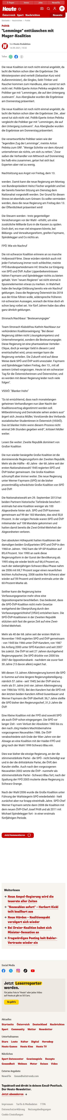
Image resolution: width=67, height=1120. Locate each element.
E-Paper (10, 2)
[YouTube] (33, 970)
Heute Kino (26, 1046)
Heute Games (9, 1046)
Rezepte (50, 1059)
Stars (5, 1041)
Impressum (7, 1104)
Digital (35, 1041)
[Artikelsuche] (48, 8)
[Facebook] (16, 56)
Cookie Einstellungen (12, 1114)
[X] (11, 970)
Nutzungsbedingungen (39, 1109)
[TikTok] (25, 970)
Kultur (24, 1041)
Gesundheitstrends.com (26, 1076)
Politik (27, 21)
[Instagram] (18, 970)
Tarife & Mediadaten (26, 1104)
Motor (33, 1063)
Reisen (44, 1063)
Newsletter (45, 1029)
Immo (26, 2)
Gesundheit (8, 1063)
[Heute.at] (9, 9)
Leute (14, 1041)
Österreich (8, 15)
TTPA (43, 1104)
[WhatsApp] (10, 56)
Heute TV (41, 1046)
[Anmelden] (54, 8)
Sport (20, 15)
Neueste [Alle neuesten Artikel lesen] (57, 15)
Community (18, 1029)
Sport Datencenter (12, 1059)
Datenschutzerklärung (13, 1109)
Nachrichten (32, 15)
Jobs (40, 2)
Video (54, 1063)
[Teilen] (21, 56)
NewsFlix (56, 2)
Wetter (32, 1029)
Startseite (5, 21)
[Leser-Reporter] (42, 8)
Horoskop (47, 1041)
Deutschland (40, 1024)
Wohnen (22, 1063)
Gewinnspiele (34, 1059)
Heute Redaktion (21, 44)
